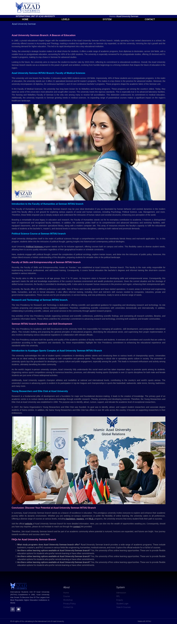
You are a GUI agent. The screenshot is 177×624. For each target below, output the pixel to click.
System (107, 19)
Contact (150, 19)
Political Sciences (34, 246)
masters (80, 519)
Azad (25, 380)
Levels (65, 19)
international (98, 380)
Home (112, 16)
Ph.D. (91, 519)
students (24, 241)
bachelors (70, 519)
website (29, 524)
